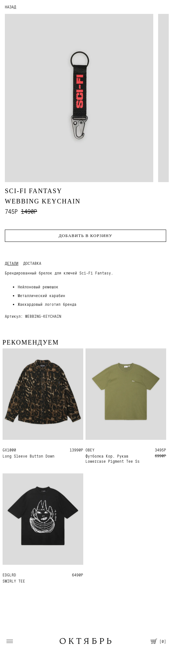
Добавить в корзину (86, 235)
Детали (11, 263)
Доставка (32, 263)
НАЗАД (10, 7)
